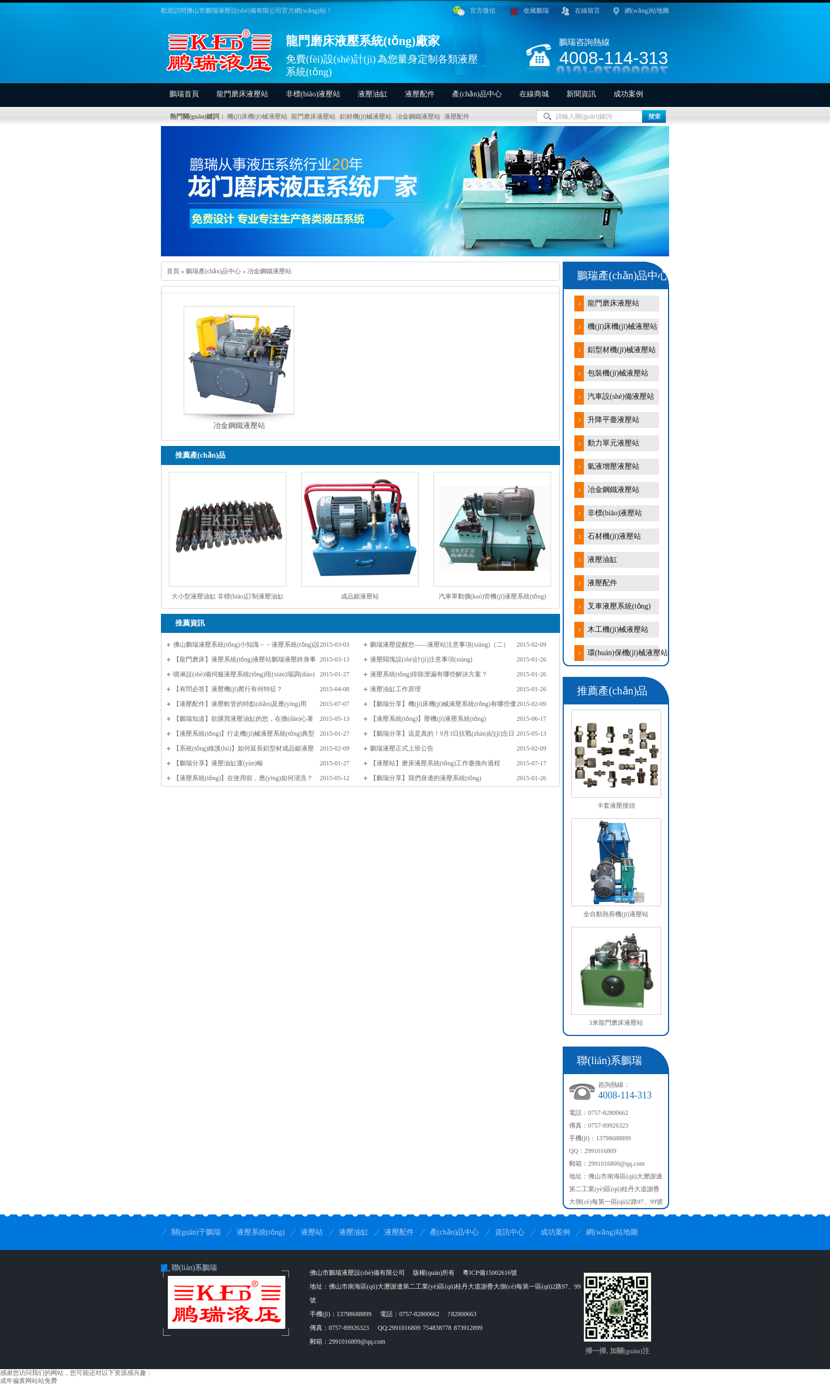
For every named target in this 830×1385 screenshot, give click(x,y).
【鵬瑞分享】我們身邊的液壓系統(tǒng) (425, 778)
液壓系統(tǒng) (261, 1232)
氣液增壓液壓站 (613, 466)
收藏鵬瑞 (529, 11)
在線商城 (534, 94)
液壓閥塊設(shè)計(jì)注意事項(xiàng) (421, 659)
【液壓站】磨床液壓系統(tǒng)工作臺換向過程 (435, 763)
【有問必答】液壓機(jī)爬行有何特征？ (228, 689)
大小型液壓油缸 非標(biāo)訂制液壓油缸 (228, 596)
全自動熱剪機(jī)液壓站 (615, 914)
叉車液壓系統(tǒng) (619, 606)
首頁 (173, 271)
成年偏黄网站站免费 (28, 1380)
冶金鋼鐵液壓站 (418, 116)
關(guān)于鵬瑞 (196, 1232)
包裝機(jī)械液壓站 (618, 373)
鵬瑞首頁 (184, 94)
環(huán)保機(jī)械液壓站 (628, 653)
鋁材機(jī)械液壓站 (366, 116)
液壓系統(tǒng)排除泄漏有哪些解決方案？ (429, 674)
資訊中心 (510, 1232)
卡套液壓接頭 (616, 805)
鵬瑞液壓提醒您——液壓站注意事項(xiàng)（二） (439, 644)
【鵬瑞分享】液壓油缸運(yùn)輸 (218, 763)
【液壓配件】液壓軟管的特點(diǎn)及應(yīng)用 (239, 704)
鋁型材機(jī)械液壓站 (622, 350)
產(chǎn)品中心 (477, 94)
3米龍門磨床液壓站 (616, 1022)
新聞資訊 (581, 94)
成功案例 (628, 94)
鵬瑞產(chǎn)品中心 (213, 271)
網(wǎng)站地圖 (641, 11)
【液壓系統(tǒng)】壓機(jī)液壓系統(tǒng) (428, 718)
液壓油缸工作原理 (395, 689)
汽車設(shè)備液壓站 (621, 396)
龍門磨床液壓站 (242, 94)
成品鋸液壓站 (360, 596)
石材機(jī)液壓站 (614, 536)
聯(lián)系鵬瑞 (194, 1268)
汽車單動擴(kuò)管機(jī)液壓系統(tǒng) (492, 596)
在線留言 (581, 11)
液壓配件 (420, 94)
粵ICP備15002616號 (490, 1272)
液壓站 (312, 1232)
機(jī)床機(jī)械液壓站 (257, 116)
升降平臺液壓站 (613, 420)
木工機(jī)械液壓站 (618, 629)
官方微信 (474, 11)
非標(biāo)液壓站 (313, 94)
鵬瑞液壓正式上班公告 (402, 748)
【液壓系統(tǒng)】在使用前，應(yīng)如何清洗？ (243, 778)
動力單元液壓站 (613, 443)
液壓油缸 (372, 94)
